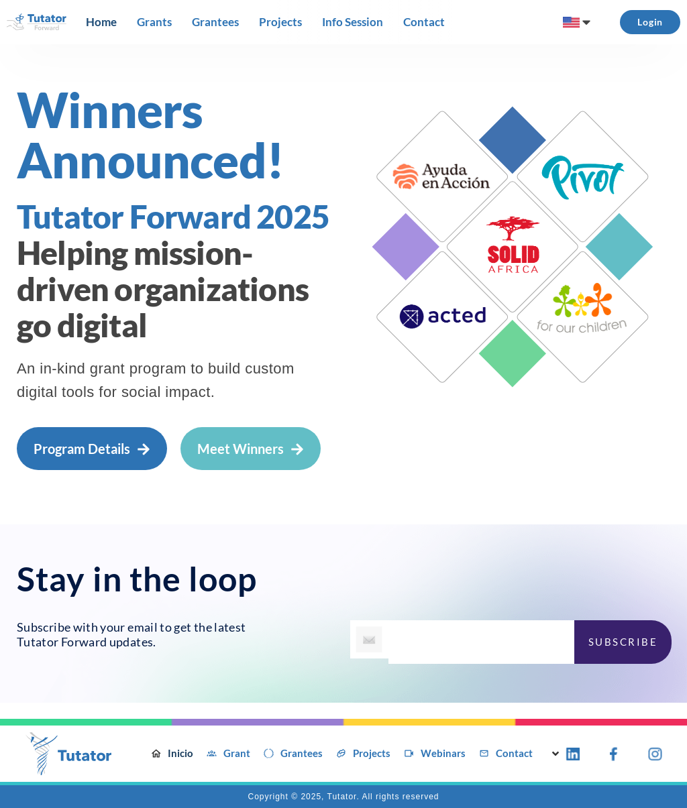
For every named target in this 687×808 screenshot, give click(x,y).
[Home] (101, 22)
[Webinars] (434, 753)
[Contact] (424, 22)
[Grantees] (215, 22)
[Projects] (280, 22)
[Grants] (154, 22)
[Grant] (228, 753)
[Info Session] (352, 22)
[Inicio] (172, 753)
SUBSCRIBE (623, 642)
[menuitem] (577, 22)
